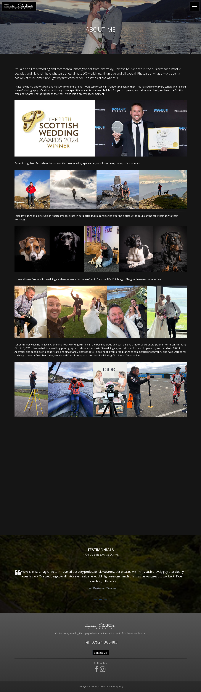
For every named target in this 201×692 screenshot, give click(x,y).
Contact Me (100, 652)
